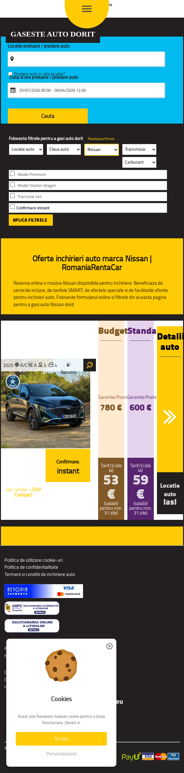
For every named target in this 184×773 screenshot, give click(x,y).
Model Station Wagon (37, 185)
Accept (61, 738)
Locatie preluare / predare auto (39, 46)
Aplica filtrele (30, 220)
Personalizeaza (61, 754)
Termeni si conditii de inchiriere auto (39, 574)
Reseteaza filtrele (101, 138)
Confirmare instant (33, 208)
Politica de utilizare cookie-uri (33, 560)
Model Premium (32, 174)
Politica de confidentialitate (31, 567)
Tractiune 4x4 (30, 196)
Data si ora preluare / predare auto (43, 77)
